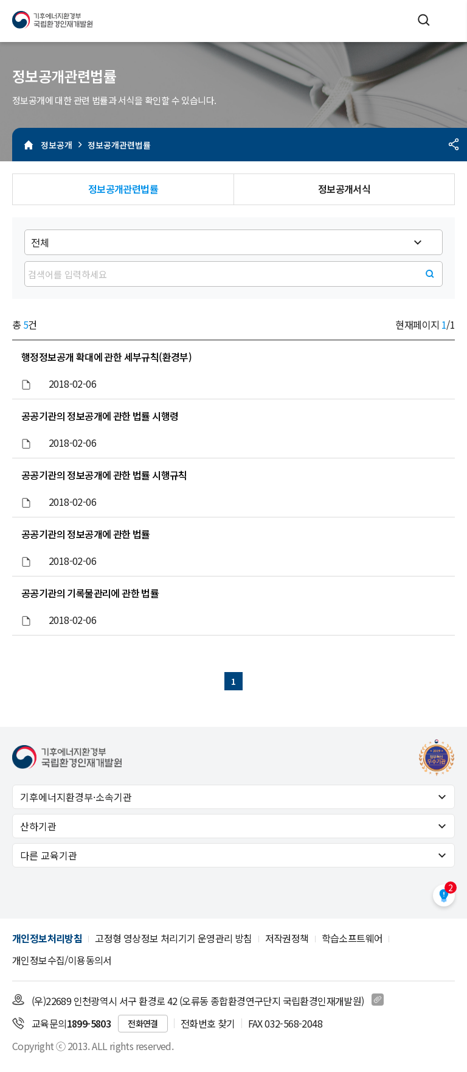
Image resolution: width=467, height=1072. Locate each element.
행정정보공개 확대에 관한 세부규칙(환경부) (106, 356)
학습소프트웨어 (352, 938)
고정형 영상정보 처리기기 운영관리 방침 (173, 938)
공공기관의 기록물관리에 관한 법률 (90, 593)
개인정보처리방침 (47, 938)
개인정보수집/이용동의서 (62, 960)
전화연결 (143, 1023)
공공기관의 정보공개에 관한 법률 (85, 534)
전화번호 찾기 (208, 1023)
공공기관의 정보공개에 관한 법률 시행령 (99, 415)
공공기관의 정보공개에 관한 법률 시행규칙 (104, 475)
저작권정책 (287, 938)
